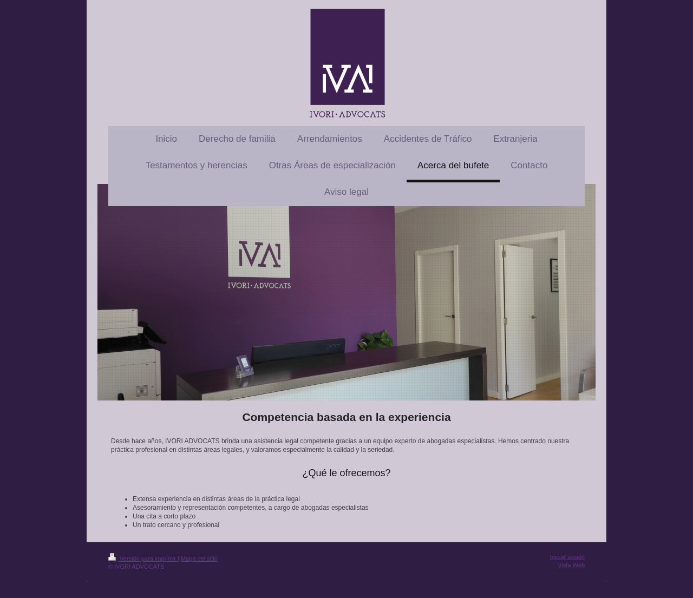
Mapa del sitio (199, 558)
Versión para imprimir (143, 558)
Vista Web (571, 565)
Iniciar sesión (567, 557)
